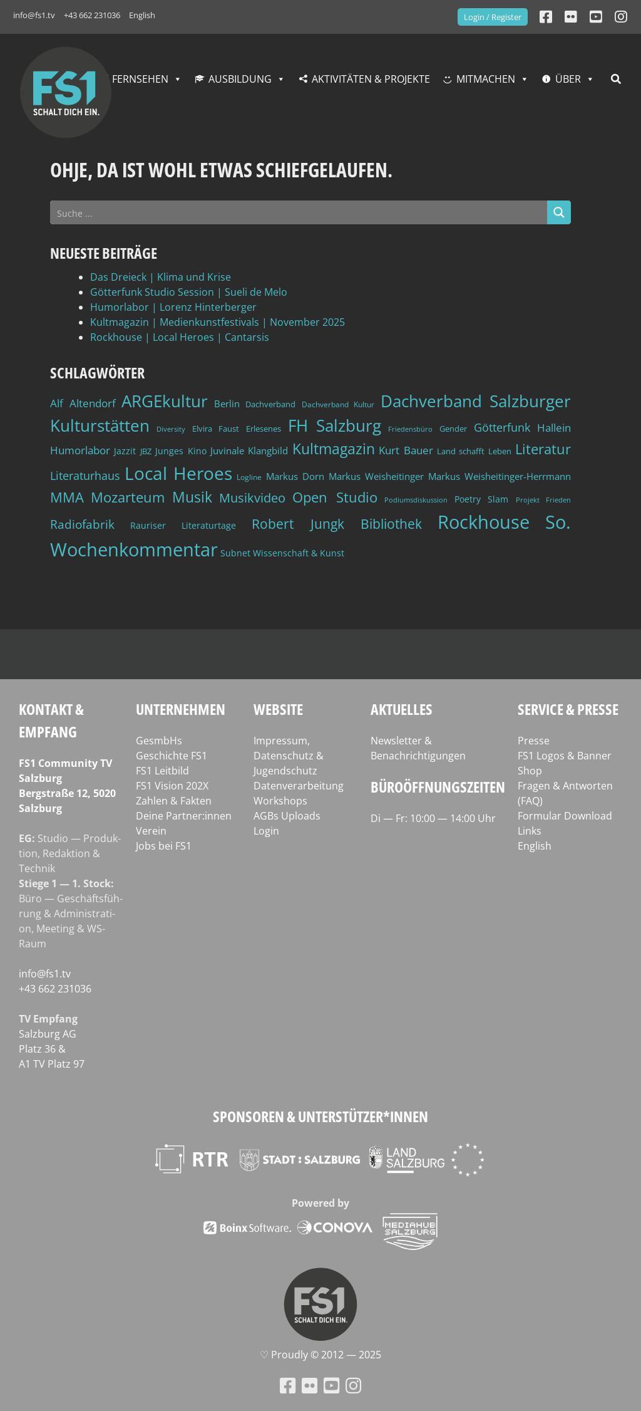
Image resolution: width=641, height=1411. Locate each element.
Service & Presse (568, 709)
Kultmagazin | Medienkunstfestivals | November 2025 (217, 322)
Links (529, 831)
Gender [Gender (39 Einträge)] (453, 429)
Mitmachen (485, 79)
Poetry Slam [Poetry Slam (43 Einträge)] (481, 499)
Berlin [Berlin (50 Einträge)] (227, 403)
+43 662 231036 (92, 15)
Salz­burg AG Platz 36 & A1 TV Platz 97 (52, 1049)
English (142, 15)
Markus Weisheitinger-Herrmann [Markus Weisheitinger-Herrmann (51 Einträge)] (499, 476)
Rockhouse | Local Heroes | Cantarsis (179, 337)
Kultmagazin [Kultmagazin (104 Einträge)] (333, 449)
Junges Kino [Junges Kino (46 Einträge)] (180, 451)
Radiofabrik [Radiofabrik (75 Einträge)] (82, 524)
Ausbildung (240, 79)
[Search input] (299, 212)
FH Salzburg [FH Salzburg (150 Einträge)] (335, 425)
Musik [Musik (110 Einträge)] (192, 497)
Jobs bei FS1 (164, 846)
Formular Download (565, 816)
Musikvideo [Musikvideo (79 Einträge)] (252, 497)
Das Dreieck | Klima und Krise (160, 277)
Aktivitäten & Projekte (371, 79)
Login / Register (492, 17)
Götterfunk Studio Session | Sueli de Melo (188, 292)
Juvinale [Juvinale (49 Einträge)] (227, 450)
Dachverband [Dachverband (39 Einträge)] (270, 404)
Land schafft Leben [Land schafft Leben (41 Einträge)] (474, 451)
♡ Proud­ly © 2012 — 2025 (320, 1355)
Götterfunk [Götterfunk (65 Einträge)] (502, 427)
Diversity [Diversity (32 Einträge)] (170, 429)
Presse (534, 740)
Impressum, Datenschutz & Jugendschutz (289, 756)
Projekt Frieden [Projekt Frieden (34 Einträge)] (543, 499)
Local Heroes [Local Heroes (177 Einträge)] (178, 473)
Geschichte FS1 (171, 756)
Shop (530, 771)
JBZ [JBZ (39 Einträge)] (145, 451)
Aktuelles (402, 709)
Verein (151, 831)
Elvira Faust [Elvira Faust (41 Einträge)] (215, 428)
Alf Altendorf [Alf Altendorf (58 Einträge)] (83, 403)
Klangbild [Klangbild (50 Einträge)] (268, 450)
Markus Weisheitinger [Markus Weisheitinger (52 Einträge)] (376, 476)
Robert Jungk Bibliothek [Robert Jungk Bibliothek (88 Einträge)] (336, 524)
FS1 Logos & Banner (565, 756)
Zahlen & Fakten (174, 801)
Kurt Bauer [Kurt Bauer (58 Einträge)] (406, 450)
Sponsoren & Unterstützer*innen (320, 1116)
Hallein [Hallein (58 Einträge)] (554, 427)
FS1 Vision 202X (172, 786)
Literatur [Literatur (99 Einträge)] (543, 448)
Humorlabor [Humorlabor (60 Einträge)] (80, 450)
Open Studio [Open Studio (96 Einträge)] (334, 497)
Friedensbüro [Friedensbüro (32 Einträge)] (410, 429)
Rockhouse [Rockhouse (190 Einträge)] (484, 521)
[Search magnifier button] (559, 212)
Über (568, 79)
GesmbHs (159, 740)
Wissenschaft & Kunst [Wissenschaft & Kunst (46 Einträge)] (298, 553)
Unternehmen (180, 709)
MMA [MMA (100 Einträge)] (67, 496)
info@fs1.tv (34, 15)
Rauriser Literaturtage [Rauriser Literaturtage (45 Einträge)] (183, 525)
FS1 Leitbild (162, 771)
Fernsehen (140, 79)
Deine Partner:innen (184, 816)
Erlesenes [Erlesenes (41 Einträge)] (263, 428)
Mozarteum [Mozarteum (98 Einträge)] (128, 496)
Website (278, 709)
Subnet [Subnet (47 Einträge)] (235, 553)
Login (266, 831)
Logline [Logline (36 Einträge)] (249, 477)
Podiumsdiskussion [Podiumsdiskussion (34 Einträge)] (416, 499)
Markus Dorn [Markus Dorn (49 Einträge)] (295, 476)
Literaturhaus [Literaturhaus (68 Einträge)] (85, 475)
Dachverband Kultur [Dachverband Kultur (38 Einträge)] (338, 404)
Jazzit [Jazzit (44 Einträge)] (125, 451)
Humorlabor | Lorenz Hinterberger (173, 307)
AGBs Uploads (287, 816)
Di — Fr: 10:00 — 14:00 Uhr (433, 818)
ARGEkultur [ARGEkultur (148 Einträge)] (164, 401)
